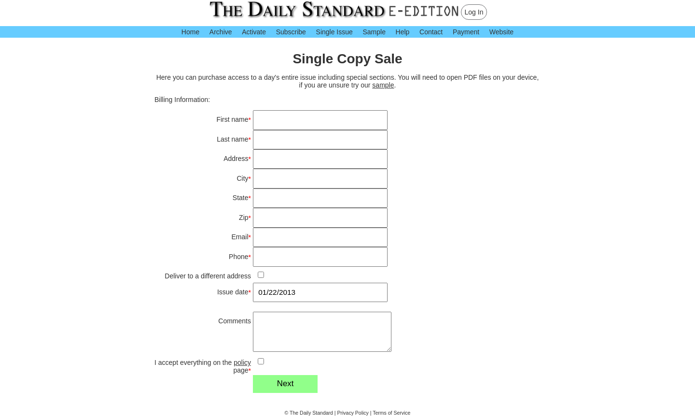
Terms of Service (391, 413)
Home (190, 32)
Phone (240, 257)
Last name (234, 139)
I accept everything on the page (202, 367)
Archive (220, 32)
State (242, 198)
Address (237, 159)
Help (403, 32)
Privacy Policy (353, 413)
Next (285, 383)
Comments (234, 321)
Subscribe (291, 32)
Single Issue (334, 32)
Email (241, 237)
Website (501, 32)
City (243, 178)
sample (383, 85)
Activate (254, 32)
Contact (431, 32)
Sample (373, 32)
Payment (466, 32)
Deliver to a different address (208, 276)
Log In (474, 12)
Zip (245, 218)
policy (242, 362)
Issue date (234, 292)
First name (233, 120)
